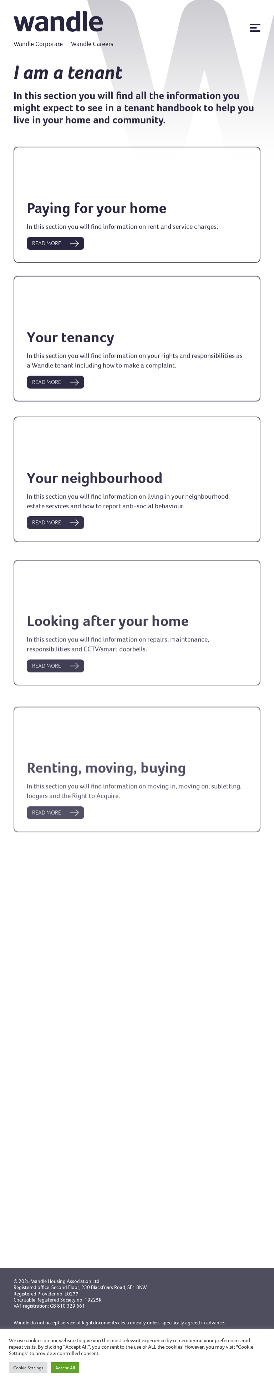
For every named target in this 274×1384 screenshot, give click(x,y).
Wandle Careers (92, 43)
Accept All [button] (65, 1367)
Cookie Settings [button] (28, 1367)
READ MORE (55, 247)
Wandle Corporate (38, 43)
